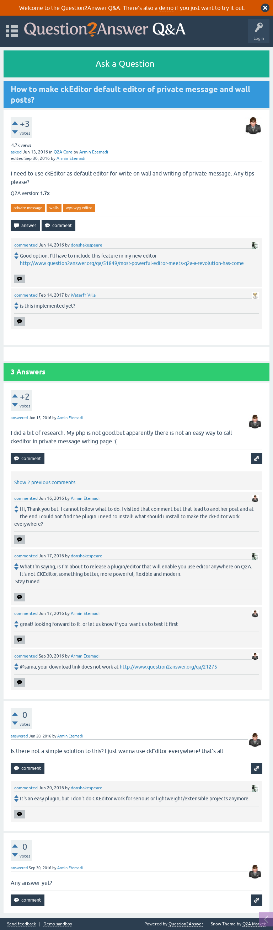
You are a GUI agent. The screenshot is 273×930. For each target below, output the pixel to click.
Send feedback (21, 924)
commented (26, 245)
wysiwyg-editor (79, 208)
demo (166, 8)
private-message (28, 208)
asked (16, 152)
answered (19, 418)
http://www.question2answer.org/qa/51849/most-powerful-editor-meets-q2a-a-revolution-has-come (132, 263)
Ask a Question (125, 64)
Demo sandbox (57, 924)
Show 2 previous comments (44, 482)
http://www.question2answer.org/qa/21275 (168, 667)
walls (54, 208)
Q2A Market (254, 923)
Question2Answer (185, 923)
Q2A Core (63, 152)
